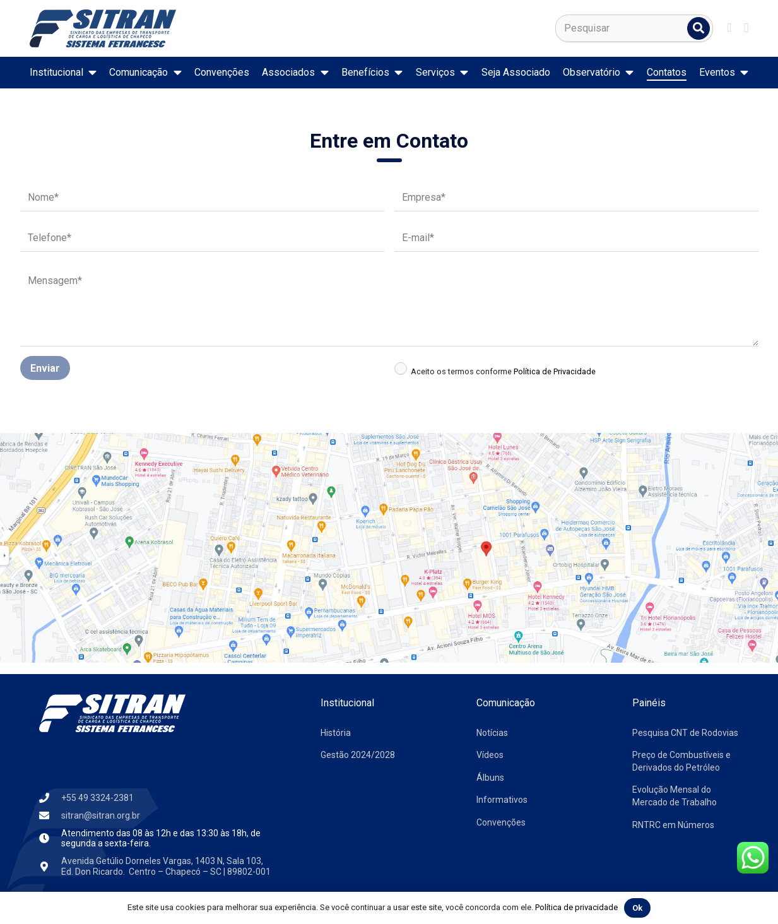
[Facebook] (730, 27)
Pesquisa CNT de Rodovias (685, 733)
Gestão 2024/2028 (358, 755)
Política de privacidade (576, 907)
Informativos (502, 800)
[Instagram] (746, 28)
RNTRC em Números (673, 825)
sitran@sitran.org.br (100, 815)
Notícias (492, 733)
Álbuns (490, 778)
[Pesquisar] (634, 28)
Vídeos (490, 755)
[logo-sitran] (103, 28)
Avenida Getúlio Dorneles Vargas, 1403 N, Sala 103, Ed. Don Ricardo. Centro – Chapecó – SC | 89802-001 (166, 866)
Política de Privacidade (555, 371)
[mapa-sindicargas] (389, 548)
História (336, 733)
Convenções (501, 822)
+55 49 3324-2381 (97, 798)
